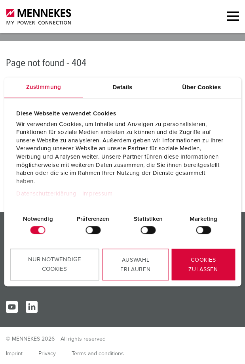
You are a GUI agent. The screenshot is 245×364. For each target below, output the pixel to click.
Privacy (47, 353)
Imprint (14, 353)
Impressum (97, 194)
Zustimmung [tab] (43, 87)
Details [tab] (123, 87)
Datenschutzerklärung (46, 194)
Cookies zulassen (203, 264)
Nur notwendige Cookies (54, 264)
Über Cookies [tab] (201, 87)
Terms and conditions (98, 353)
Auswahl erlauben (135, 264)
